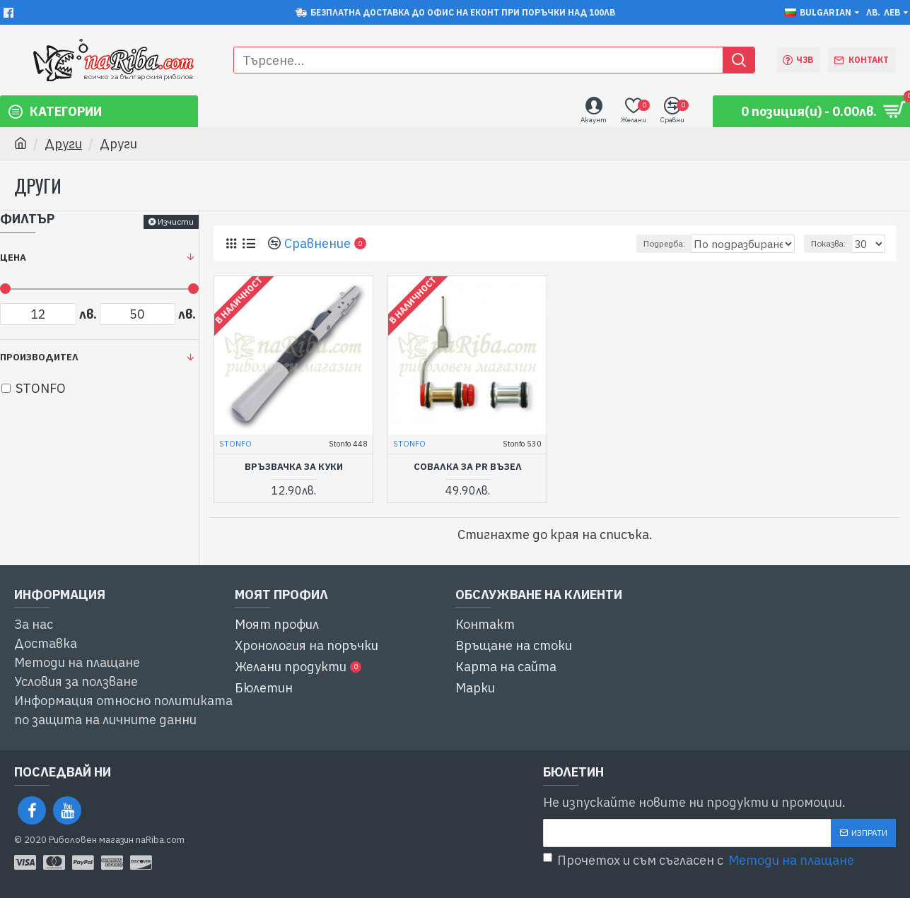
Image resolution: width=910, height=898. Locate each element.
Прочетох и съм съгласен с (699, 860)
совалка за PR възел (468, 467)
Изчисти (176, 221)
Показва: (832, 243)
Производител (39, 357)
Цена (13, 258)
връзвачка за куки (294, 467)
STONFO (235, 444)
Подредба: (670, 243)
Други (63, 144)
